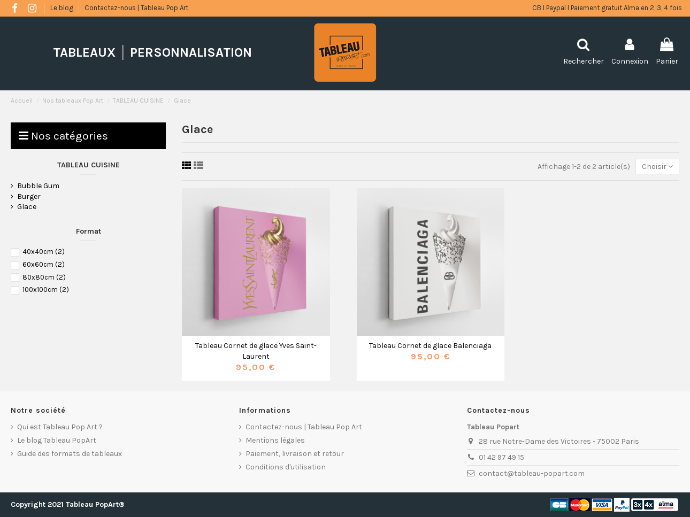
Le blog (62, 8)
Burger (29, 196)
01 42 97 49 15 (501, 457)
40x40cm (43, 252)
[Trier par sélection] (657, 166)
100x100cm (45, 289)
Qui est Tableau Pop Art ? (60, 426)
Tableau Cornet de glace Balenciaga (430, 345)
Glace (26, 206)
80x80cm (44, 277)
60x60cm (43, 264)
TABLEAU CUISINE (88, 164)
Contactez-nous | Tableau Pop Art (136, 8)
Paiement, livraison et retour (295, 453)
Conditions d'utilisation (286, 467)
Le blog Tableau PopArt (56, 440)
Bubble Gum (38, 185)
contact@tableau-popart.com (532, 473)
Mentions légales (275, 440)
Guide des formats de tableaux (69, 453)
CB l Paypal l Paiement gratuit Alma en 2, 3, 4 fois (607, 8)
